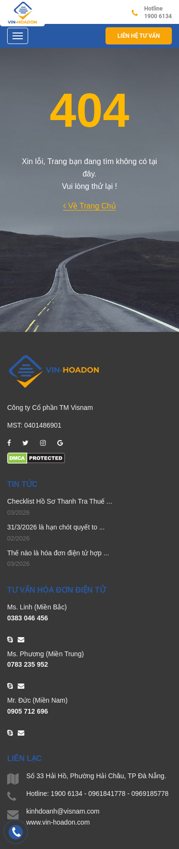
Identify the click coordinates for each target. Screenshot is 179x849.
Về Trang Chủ (89, 206)
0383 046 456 (27, 618)
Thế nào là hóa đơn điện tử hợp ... (58, 553)
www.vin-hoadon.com (58, 822)
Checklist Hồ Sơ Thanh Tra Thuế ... (59, 501)
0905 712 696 (27, 711)
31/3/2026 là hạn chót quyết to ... (56, 527)
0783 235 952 (27, 664)
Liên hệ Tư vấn (138, 36)
